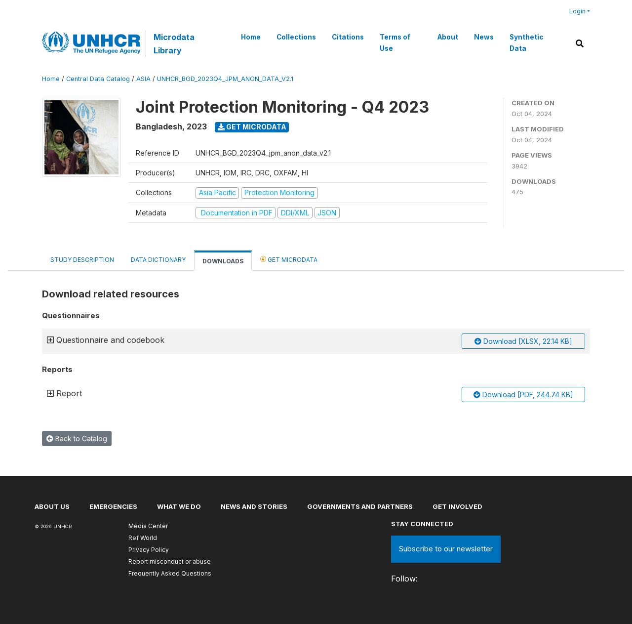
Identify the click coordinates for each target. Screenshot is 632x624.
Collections (296, 37)
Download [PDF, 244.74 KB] (523, 394)
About (447, 37)
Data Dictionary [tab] (158, 259)
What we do (179, 506)
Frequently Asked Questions (169, 573)
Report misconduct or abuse (169, 561)
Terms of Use (395, 42)
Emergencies (113, 506)
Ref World (142, 537)
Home (251, 37)
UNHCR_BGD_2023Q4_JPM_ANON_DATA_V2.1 (225, 79)
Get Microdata (252, 127)
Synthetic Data (526, 42)
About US (52, 506)
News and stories (254, 506)
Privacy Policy (148, 549)
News (484, 37)
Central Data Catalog (98, 79)
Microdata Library (174, 43)
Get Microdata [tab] (288, 259)
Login (577, 11)
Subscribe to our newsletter (446, 548)
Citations (348, 37)
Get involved (457, 506)
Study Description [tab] (82, 259)
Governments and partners (360, 506)
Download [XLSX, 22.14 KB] (523, 341)
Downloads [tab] (222, 261)
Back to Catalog (76, 438)
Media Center (148, 526)
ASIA (143, 79)
